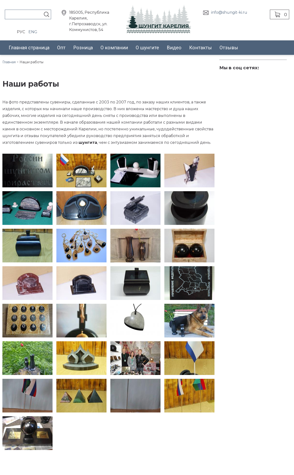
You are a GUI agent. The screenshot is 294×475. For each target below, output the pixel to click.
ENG (32, 32)
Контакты (200, 48)
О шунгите (147, 48)
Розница (83, 48)
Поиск (46, 14)
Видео (174, 48)
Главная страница (29, 48)
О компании (114, 48)
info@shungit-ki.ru (229, 12)
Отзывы (229, 48)
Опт (61, 48)
